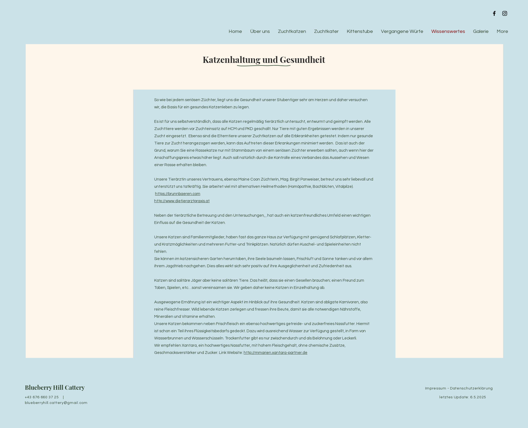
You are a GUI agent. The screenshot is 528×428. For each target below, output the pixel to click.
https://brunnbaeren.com (177, 194)
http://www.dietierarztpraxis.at (182, 201)
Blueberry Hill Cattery (55, 387)
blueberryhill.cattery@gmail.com (56, 403)
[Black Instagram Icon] (504, 13)
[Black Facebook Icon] (494, 13)
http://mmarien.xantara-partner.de (275, 353)
